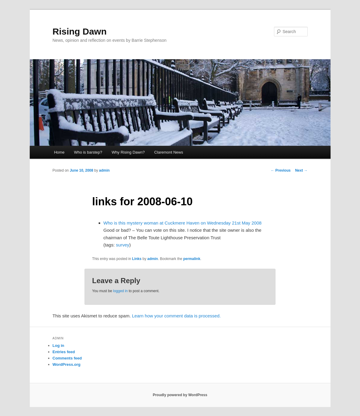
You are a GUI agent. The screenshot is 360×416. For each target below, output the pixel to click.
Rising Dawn (80, 31)
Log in (58, 345)
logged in (120, 291)
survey (122, 244)
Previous (281, 170)
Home (59, 152)
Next (301, 170)
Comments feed (67, 358)
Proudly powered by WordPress (180, 395)
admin (104, 170)
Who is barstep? (88, 152)
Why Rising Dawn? (128, 152)
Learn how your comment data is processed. (176, 315)
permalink (191, 259)
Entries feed (64, 352)
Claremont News (168, 152)
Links (136, 259)
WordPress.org (67, 364)
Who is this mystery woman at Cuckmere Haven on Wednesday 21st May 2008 (182, 222)
